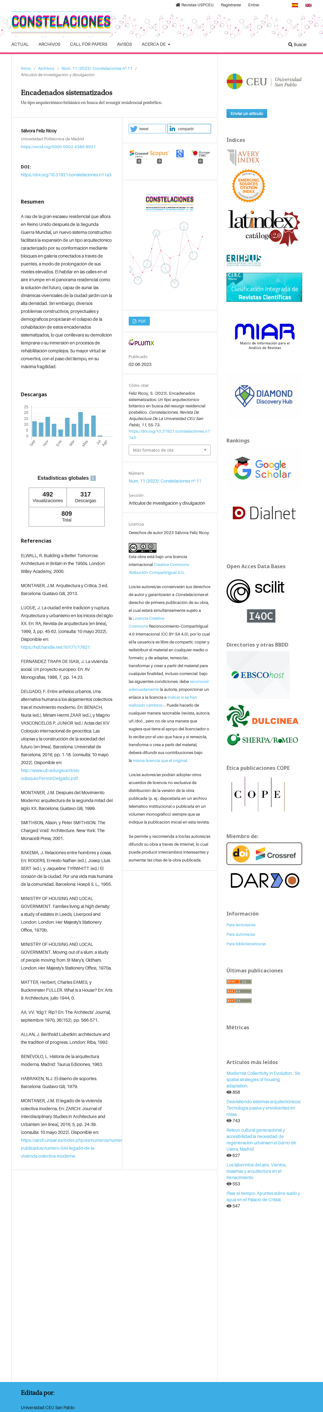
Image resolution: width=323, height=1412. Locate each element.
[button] (147, 128)
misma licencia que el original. (160, 760)
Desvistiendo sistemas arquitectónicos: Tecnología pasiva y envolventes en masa (263, 1108)
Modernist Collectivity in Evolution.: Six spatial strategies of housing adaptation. (263, 1079)
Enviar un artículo (247, 113)
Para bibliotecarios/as (246, 943)
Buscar (297, 44)
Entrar (253, 4)
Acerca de (154, 44)
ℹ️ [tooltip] (93, 478)
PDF (141, 321)
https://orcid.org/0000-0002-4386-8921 (58, 146)
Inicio (26, 68)
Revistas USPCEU (195, 4)
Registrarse (231, 4)
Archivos (49, 44)
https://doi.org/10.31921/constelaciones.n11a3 (66, 174)
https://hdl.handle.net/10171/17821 (55, 647)
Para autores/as (240, 934)
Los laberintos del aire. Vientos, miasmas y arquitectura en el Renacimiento (256, 1171)
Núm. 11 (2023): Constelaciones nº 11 (97, 68)
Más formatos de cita (153, 450)
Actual (20, 44)
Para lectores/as (240, 924)
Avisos (124, 44)
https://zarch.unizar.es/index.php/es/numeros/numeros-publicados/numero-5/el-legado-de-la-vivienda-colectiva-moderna (74, 1148)
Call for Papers (88, 44)
